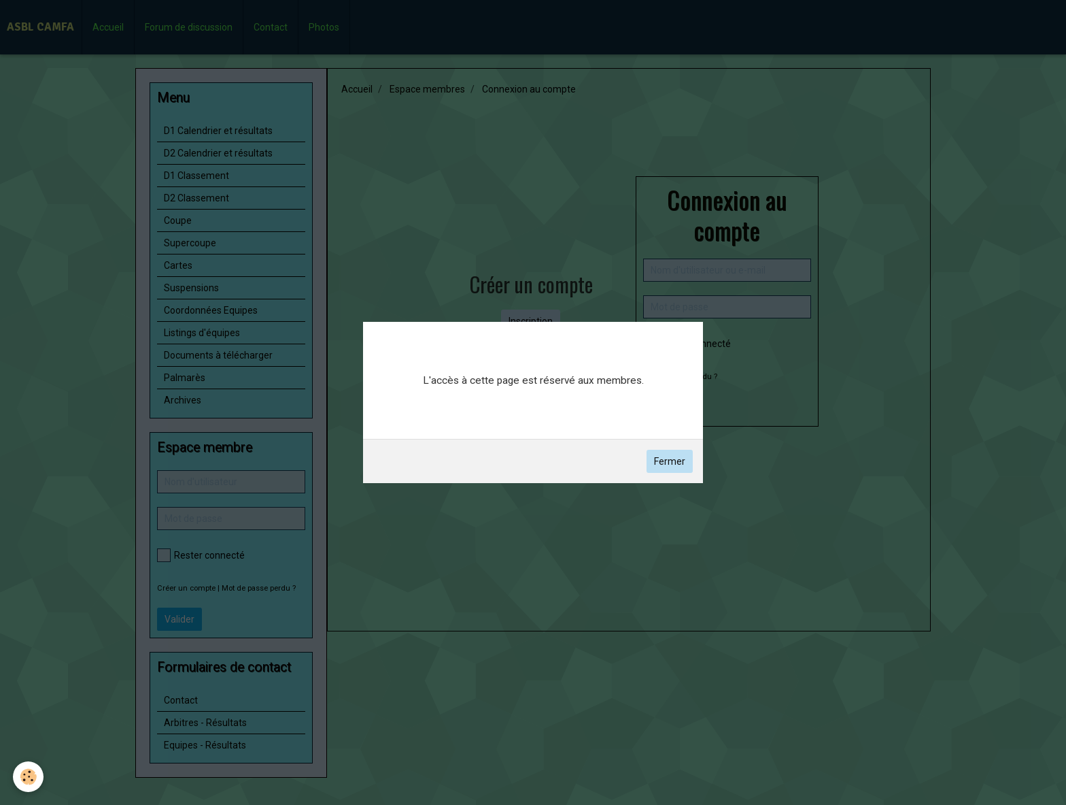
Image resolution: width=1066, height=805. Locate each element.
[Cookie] (29, 776)
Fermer (669, 461)
